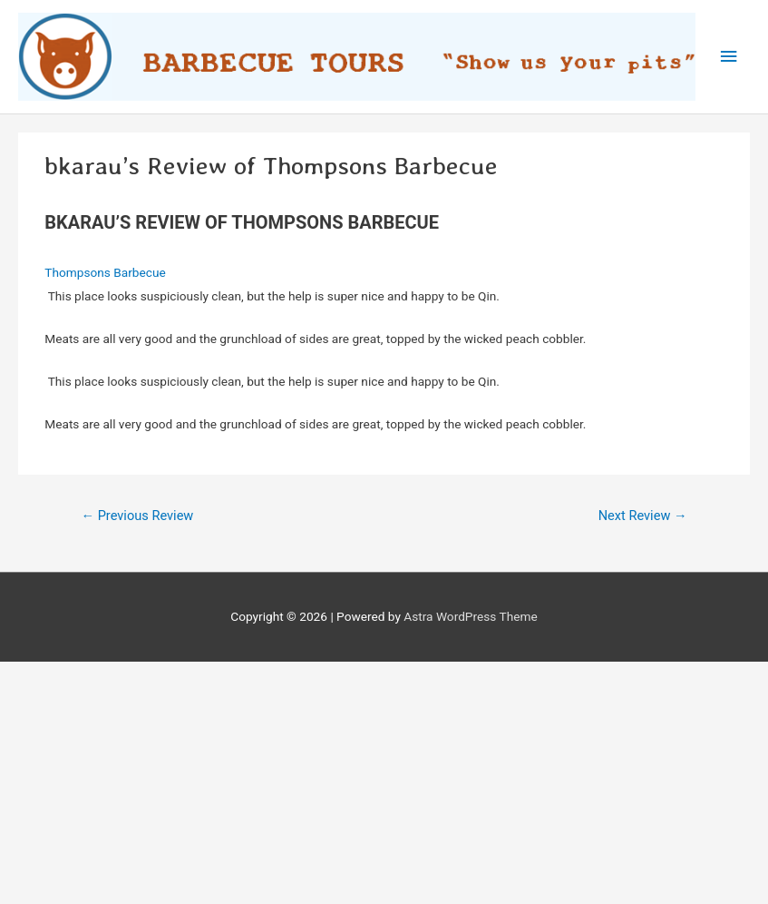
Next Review (642, 515)
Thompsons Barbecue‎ (104, 272)
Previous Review (137, 515)
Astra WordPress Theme (470, 616)
